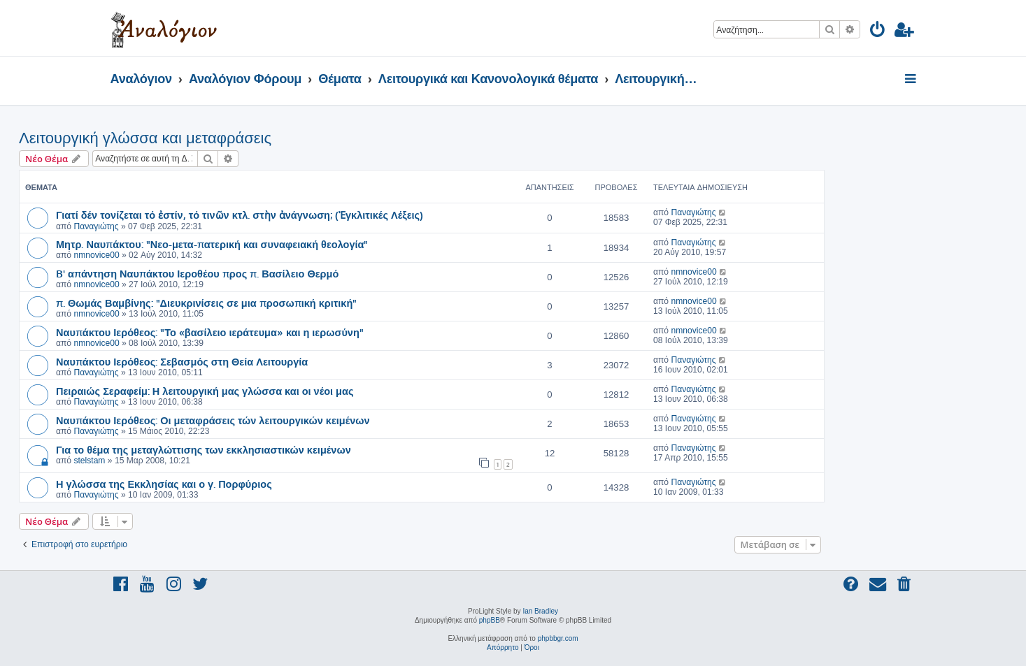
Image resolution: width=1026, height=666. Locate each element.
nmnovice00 (96, 255)
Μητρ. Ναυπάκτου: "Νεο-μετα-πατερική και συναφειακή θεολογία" (212, 244)
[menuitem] (878, 32)
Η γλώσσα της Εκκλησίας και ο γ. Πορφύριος (164, 483)
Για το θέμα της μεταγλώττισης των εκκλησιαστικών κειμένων (203, 449)
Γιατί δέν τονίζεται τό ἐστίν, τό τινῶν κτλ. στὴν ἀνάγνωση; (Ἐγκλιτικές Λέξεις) (239, 214)
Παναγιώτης (95, 226)
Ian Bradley (540, 611)
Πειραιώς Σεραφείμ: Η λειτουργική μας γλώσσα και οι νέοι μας (204, 390)
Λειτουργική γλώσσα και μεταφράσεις (145, 138)
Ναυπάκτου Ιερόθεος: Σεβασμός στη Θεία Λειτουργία (182, 361)
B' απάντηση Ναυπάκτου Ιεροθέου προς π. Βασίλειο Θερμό (197, 273)
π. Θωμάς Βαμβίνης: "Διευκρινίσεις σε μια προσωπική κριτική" (206, 302)
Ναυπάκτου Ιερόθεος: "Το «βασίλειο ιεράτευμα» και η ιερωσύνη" (210, 332)
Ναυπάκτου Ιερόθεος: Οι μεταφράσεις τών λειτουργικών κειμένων (213, 420)
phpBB (489, 620)
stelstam (89, 460)
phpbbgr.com (558, 638)
